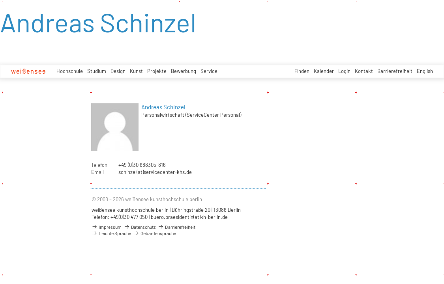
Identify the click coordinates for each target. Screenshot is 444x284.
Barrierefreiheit (394, 71)
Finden (301, 71)
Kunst (136, 71)
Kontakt (364, 71)
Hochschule (69, 71)
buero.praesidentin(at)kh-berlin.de (189, 217)
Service (208, 71)
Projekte (157, 71)
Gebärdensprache (154, 233)
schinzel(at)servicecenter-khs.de (155, 172)
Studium (96, 71)
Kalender (324, 71)
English (425, 71)
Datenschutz (139, 227)
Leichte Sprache (111, 233)
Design (118, 71)
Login (344, 71)
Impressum (107, 227)
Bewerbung (183, 71)
